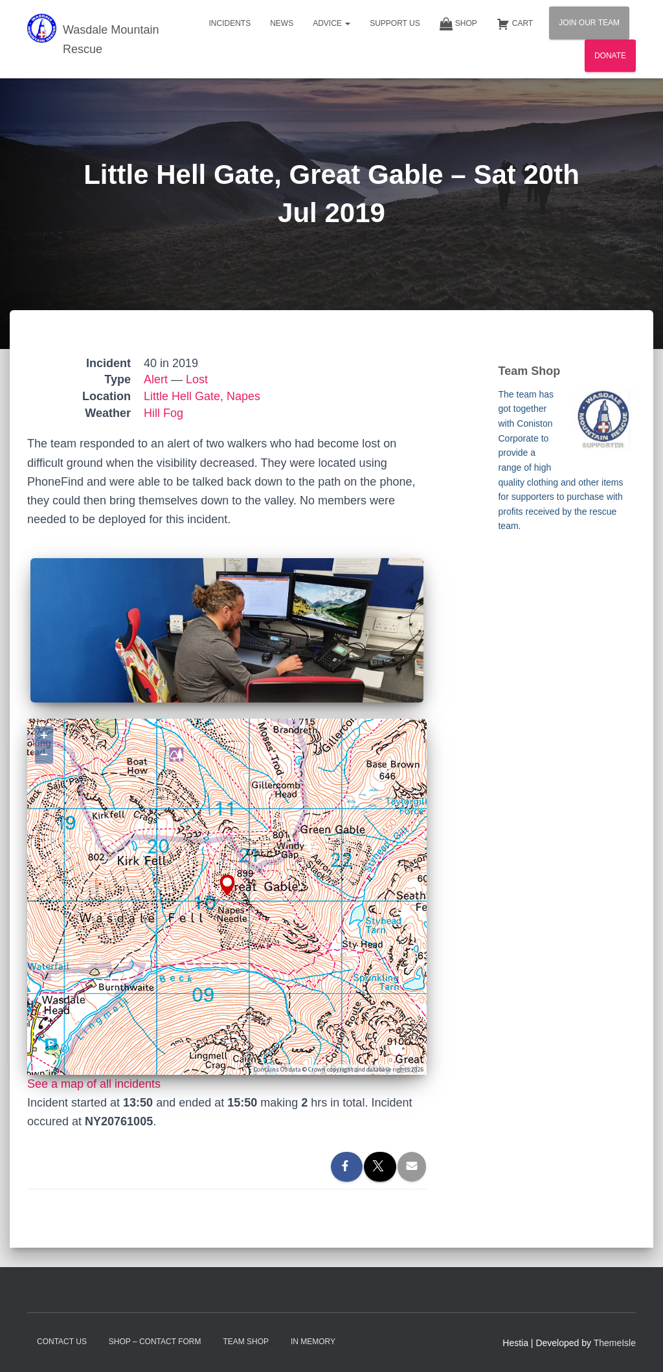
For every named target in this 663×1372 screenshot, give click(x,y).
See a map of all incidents (94, 1083)
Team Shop (246, 1341)
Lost (197, 379)
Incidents (229, 23)
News (281, 23)
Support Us (395, 23)
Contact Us (62, 1341)
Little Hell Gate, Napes (202, 396)
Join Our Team (589, 22)
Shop (458, 23)
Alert (156, 379)
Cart (515, 23)
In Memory (313, 1341)
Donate (610, 55)
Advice (331, 23)
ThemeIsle (615, 1343)
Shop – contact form (155, 1341)
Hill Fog (163, 413)
